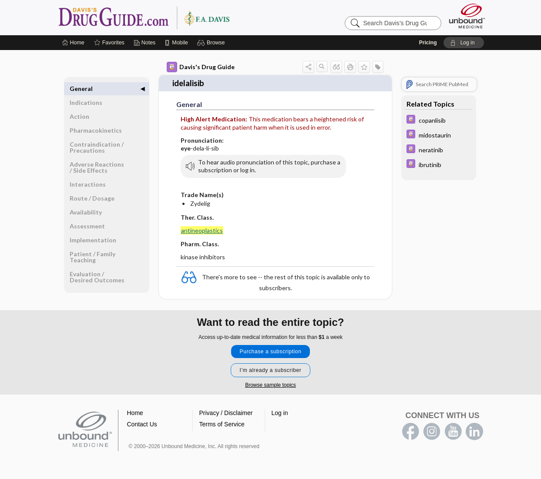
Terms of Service (222, 423)
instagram (431, 430)
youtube (453, 430)
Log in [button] (280, 412)
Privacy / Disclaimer (226, 412)
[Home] (73, 42)
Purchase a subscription (271, 351)
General (81, 88)
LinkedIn (474, 430)
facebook (410, 430)
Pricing (428, 43)
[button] (212, 42)
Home (135, 412)
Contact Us (142, 423)
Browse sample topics (270, 384)
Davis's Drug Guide (201, 67)
